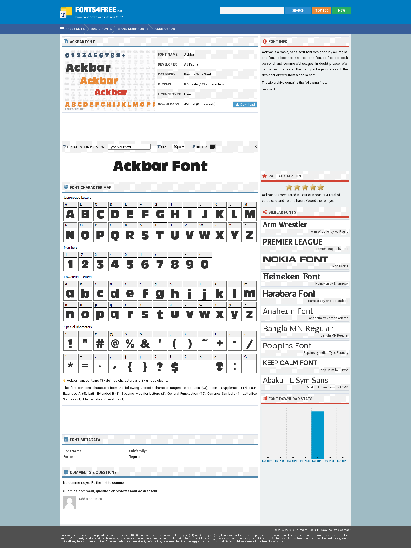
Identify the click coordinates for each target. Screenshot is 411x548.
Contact (345, 530)
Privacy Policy (327, 530)
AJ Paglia (191, 64)
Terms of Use (304, 530)
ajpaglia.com (306, 75)
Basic (188, 74)
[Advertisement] (160, 127)
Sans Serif (203, 74)
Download (245, 104)
